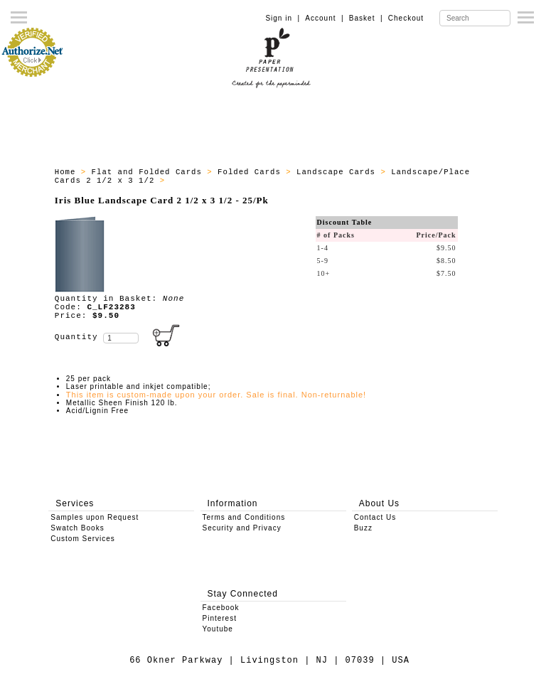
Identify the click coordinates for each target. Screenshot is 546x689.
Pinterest (220, 618)
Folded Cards (252, 172)
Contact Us (375, 517)
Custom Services (82, 539)
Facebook (221, 607)
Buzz (363, 528)
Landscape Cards (338, 172)
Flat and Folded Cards (150, 172)
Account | (324, 18)
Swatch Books (77, 528)
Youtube (218, 629)
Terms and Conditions (244, 517)
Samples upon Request (94, 517)
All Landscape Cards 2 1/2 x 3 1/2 (257, 180)
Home (68, 172)
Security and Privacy (242, 528)
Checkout (406, 18)
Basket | (366, 18)
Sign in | (282, 18)
